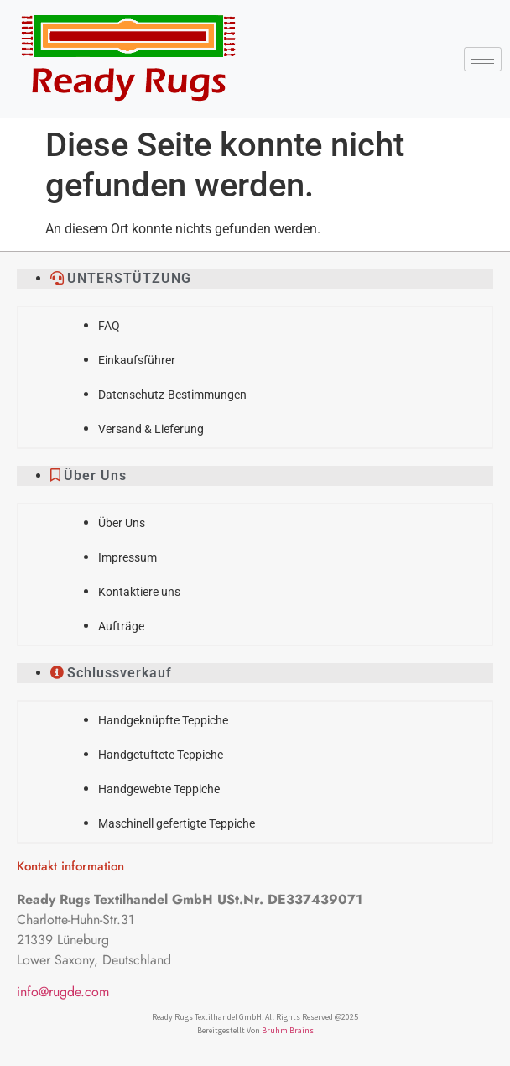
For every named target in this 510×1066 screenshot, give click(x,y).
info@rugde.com (63, 991)
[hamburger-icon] (483, 59)
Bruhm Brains (288, 1030)
